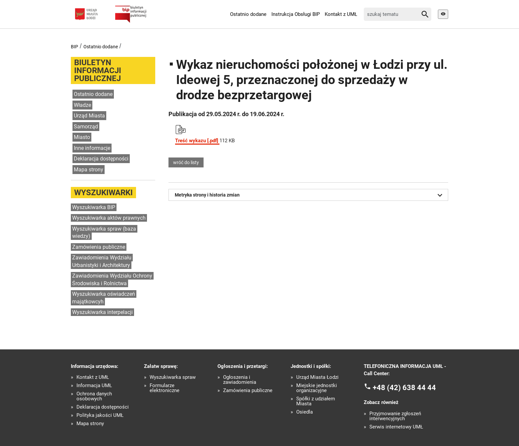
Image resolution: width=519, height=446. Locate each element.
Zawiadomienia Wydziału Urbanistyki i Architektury (101, 261)
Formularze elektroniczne (164, 388)
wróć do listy (186, 162)
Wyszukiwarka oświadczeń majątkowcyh (103, 298)
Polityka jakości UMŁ (99, 415)
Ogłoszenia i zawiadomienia (239, 380)
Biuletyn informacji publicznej (97, 70)
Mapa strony (88, 169)
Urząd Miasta (89, 115)
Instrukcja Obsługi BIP (295, 14)
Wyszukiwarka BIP (93, 207)
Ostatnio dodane (248, 14)
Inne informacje (92, 148)
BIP (74, 46)
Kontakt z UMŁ (341, 14)
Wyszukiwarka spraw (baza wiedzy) (104, 233)
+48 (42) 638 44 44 (404, 387)
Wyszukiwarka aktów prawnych (109, 218)
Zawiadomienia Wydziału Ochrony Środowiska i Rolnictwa (112, 280)
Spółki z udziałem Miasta (315, 401)
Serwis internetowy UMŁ (396, 426)
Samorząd (86, 126)
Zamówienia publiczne (98, 247)
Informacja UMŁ (94, 385)
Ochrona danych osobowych (94, 396)
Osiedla (304, 412)
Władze (82, 105)
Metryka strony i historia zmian (310, 195)
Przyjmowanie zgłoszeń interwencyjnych (395, 416)
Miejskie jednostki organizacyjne (316, 388)
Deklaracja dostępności (101, 159)
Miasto (82, 137)
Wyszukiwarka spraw (173, 377)
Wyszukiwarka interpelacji (102, 312)
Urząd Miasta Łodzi (317, 377)
